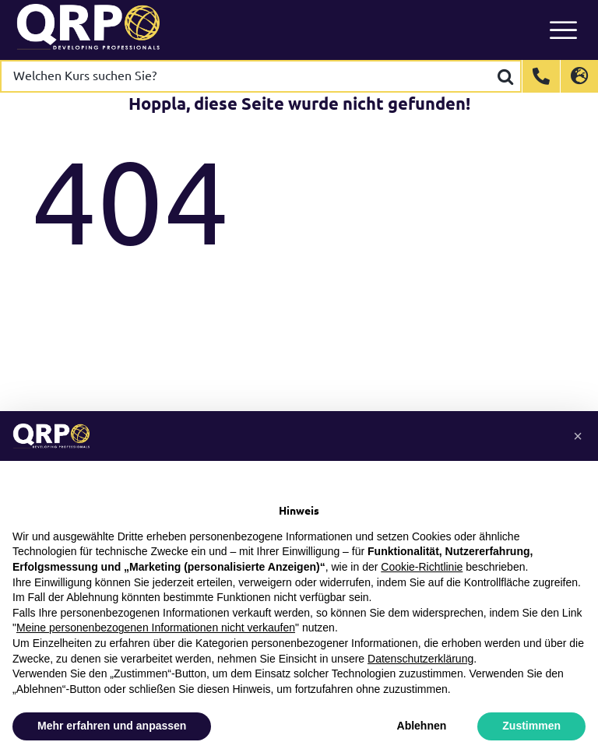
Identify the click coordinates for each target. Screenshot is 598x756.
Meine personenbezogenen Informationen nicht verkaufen (155, 627)
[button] (577, 436)
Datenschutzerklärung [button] (420, 658)
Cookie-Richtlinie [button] (422, 567)
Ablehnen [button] (422, 725)
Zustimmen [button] (531, 725)
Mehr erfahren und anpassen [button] (111, 725)
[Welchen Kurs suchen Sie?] (247, 76)
